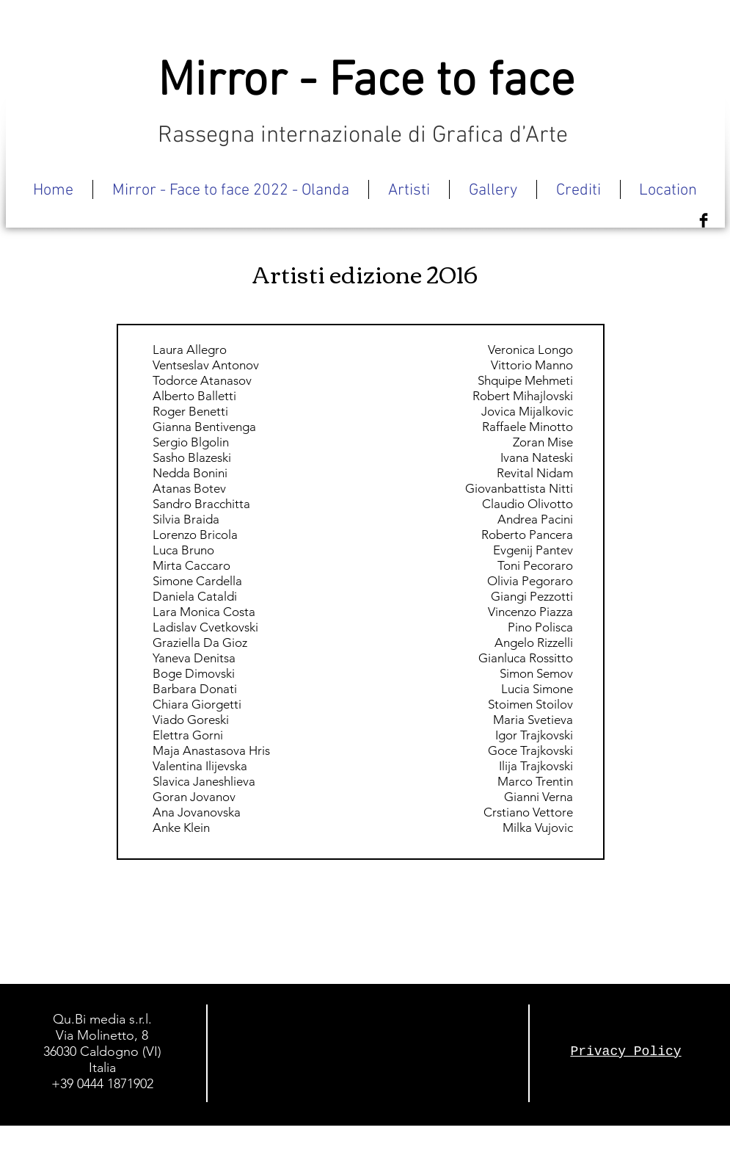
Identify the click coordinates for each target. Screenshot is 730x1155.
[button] (409, 189)
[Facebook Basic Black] (703, 220)
